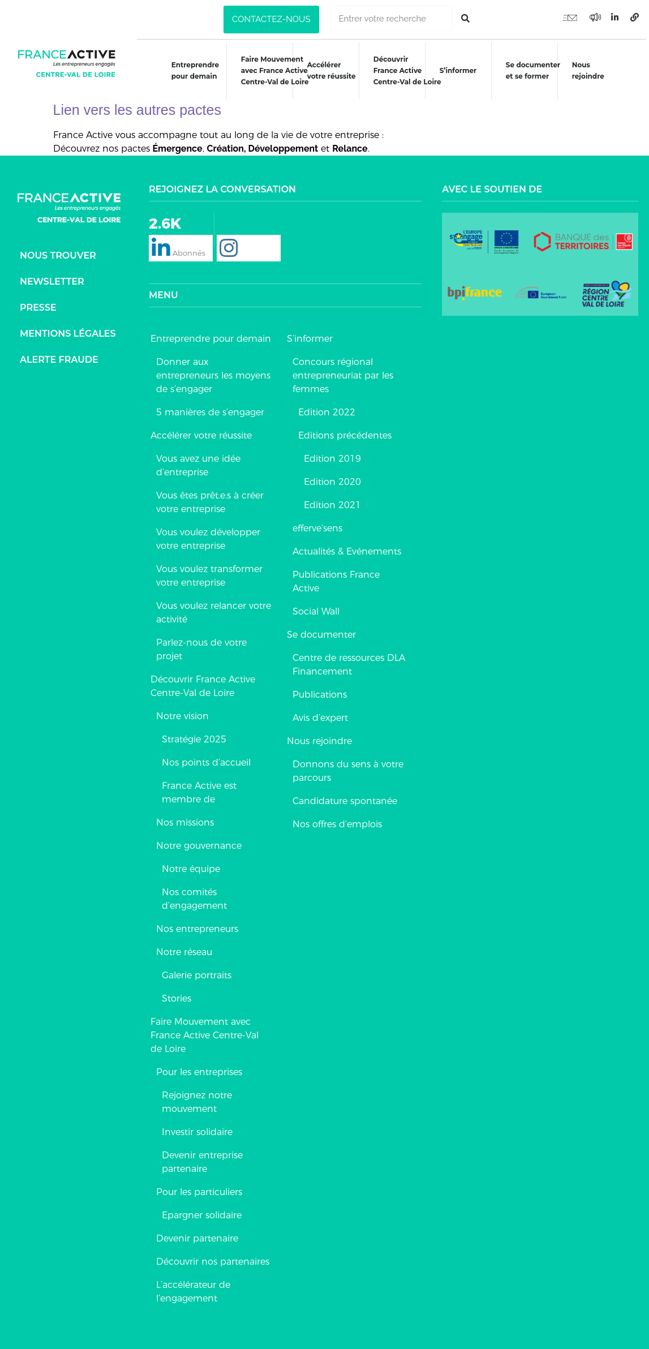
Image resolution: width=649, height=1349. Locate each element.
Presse (38, 303)
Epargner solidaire (202, 1211)
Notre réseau (184, 948)
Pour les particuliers (199, 1188)
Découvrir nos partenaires (212, 1257)
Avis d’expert (320, 713)
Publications (320, 690)
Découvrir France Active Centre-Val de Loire (203, 682)
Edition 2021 (332, 501)
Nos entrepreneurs (197, 925)
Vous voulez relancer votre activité (213, 608)
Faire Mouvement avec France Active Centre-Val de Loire (205, 1031)
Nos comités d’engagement (194, 895)
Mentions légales (68, 329)
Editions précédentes (345, 431)
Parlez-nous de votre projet (201, 645)
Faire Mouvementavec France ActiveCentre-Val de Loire (274, 70)
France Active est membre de (199, 788)
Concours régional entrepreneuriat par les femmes (343, 371)
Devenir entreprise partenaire (202, 1158)
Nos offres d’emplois (337, 820)
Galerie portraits (196, 971)
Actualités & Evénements (347, 547)
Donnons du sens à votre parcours (348, 767)
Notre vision (182, 712)
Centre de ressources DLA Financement (349, 660)
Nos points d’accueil (206, 758)
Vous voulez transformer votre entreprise (209, 572)
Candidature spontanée (345, 797)
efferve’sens (317, 524)
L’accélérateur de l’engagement (193, 1287)
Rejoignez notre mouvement (197, 1098)
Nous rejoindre (590, 70)
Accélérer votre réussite (331, 70)
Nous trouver (58, 251)
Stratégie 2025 (194, 735)
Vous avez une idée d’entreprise (198, 461)
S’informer (459, 70)
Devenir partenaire (197, 1234)
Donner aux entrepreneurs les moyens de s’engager (213, 371)
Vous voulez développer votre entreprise (208, 535)
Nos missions (185, 818)
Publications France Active (336, 577)
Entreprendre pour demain (193, 70)
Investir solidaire (197, 1128)
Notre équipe (191, 865)
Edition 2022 (326, 408)
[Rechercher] (465, 18)
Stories (176, 994)
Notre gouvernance (199, 841)
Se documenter (321, 630)
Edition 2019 (332, 454)
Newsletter (52, 277)
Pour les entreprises (199, 1068)
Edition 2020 (332, 477)
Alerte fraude (59, 355)
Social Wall (316, 607)
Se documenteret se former (534, 70)
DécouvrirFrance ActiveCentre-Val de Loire (407, 70)
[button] (271, 19)
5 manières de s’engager (210, 408)
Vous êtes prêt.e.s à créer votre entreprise (210, 498)
